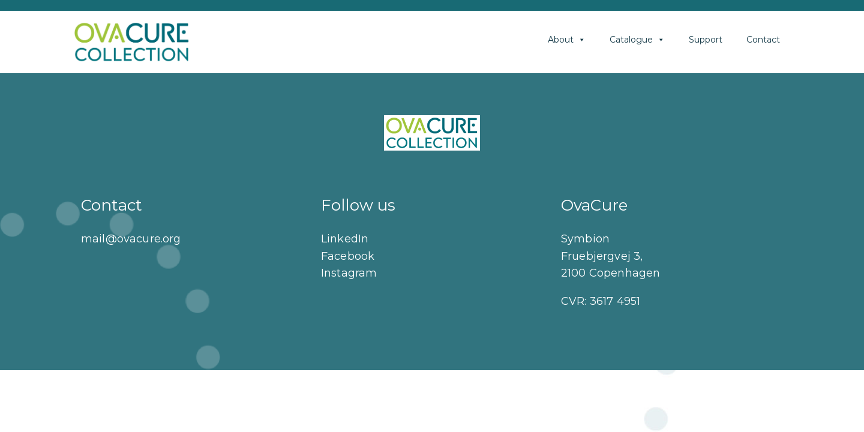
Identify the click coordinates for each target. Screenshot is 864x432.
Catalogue (637, 40)
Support (705, 39)
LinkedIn (344, 238)
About (567, 40)
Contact (763, 39)
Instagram (349, 273)
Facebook (347, 256)
